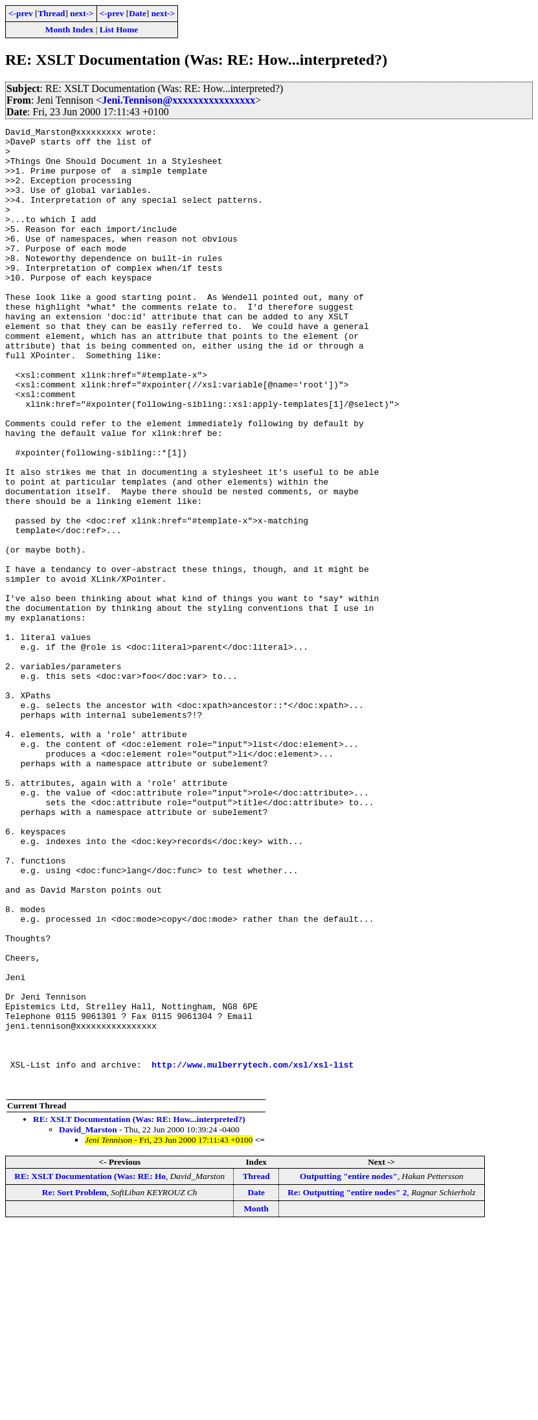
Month (256, 1401)
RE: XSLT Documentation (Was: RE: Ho (90, 1368)
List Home (119, 29)
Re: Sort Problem (74, 1385)
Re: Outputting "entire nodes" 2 (347, 1385)
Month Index (69, 29)
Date (137, 13)
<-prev (20, 13)
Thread (51, 13)
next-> (81, 13)
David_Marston (88, 1322)
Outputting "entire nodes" (349, 1368)
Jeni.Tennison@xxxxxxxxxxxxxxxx (178, 100)
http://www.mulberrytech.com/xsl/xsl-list (252, 1253)
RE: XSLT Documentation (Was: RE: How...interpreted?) (139, 1311)
